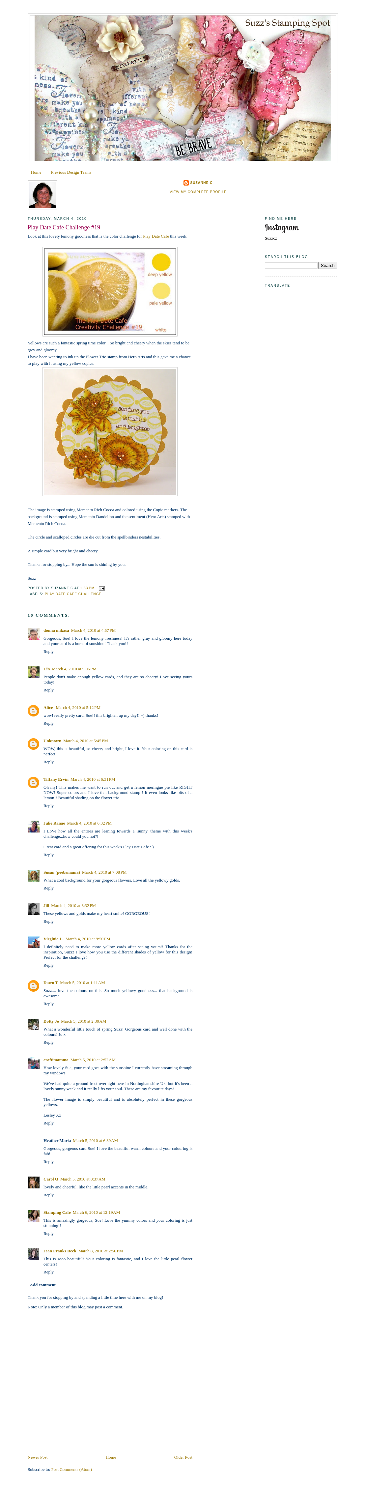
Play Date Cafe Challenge (73, 594)
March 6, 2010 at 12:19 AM (96, 1212)
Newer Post (37, 1457)
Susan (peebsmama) (61, 872)
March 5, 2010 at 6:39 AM (95, 1140)
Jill (46, 905)
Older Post (183, 1457)
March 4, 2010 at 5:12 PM (78, 707)
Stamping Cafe (57, 1212)
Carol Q (50, 1179)
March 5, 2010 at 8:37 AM (82, 1179)
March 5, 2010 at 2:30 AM (83, 1021)
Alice (48, 707)
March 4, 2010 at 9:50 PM (88, 938)
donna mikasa (56, 630)
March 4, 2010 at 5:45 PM (85, 740)
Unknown (52, 740)
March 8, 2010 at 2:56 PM (100, 1250)
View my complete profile (198, 192)
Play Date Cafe (156, 236)
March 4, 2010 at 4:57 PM (93, 630)
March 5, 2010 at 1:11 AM (82, 982)
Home (36, 172)
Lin (46, 668)
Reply (48, 651)
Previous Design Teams (71, 172)
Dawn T (50, 982)
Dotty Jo (51, 1021)
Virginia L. (53, 938)
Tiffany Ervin (56, 779)
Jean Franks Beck (59, 1250)
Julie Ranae (54, 823)
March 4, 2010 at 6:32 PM (89, 823)
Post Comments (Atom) (71, 1469)
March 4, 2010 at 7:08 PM (104, 872)
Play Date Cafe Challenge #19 (64, 227)
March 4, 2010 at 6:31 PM (92, 779)
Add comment (43, 1284)
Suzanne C (201, 183)
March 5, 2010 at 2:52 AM (93, 1059)
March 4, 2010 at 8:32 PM (73, 905)
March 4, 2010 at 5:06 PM (74, 668)
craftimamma (56, 1059)
